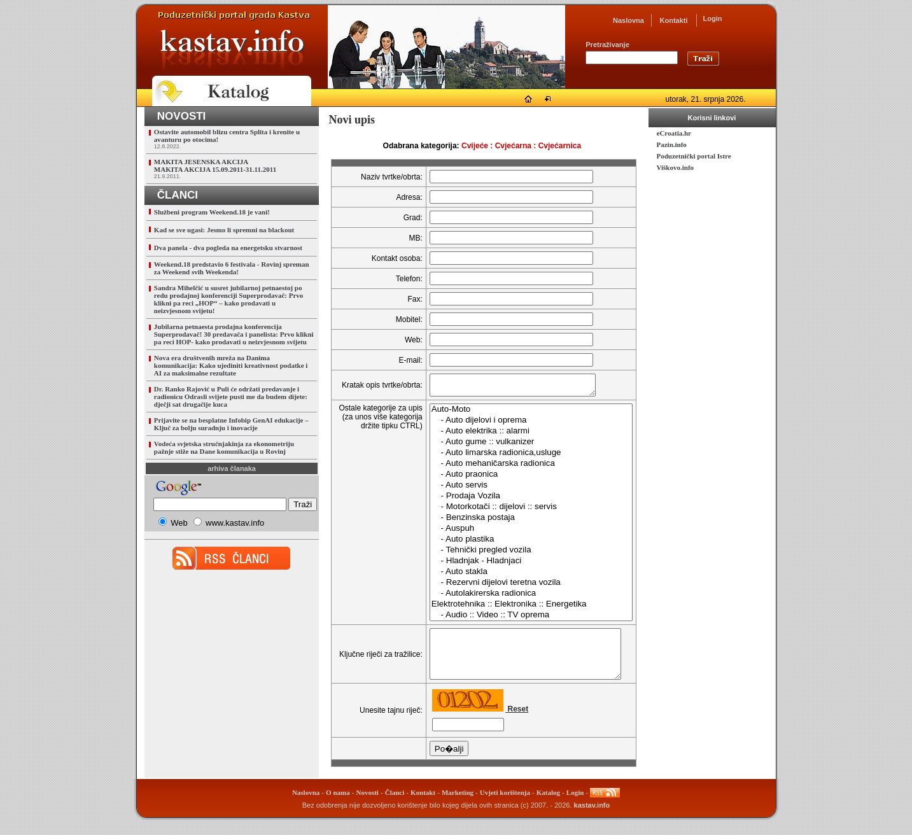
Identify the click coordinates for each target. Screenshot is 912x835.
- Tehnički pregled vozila (520, 554)
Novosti (367, 806)
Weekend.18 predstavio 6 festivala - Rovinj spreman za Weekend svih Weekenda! (231, 268)
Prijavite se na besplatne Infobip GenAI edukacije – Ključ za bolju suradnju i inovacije (231, 424)
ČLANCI (177, 195)
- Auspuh (520, 532)
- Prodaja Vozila (520, 500)
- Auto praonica (520, 478)
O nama (338, 806)
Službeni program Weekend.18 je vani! (212, 212)
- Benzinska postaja (520, 521)
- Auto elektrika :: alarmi (520, 435)
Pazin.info (672, 144)
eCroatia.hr (674, 133)
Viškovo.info (675, 167)
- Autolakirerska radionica (520, 597)
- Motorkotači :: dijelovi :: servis (520, 510)
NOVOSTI (181, 116)
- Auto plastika (520, 543)
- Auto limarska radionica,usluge (520, 456)
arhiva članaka (231, 468)
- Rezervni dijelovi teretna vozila (520, 586)
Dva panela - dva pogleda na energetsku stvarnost (228, 247)
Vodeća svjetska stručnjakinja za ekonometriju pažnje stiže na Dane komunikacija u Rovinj (224, 447)
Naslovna (628, 20)
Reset (506, 722)
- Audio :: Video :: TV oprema (520, 619)
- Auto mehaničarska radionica (520, 467)
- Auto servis (520, 489)
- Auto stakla (520, 575)
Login (712, 18)
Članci (395, 806)
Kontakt (422, 806)
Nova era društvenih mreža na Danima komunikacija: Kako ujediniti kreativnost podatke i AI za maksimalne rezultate (231, 365)
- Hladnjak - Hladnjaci (520, 564)
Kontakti (674, 20)
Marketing (458, 806)
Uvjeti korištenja (505, 806)
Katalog (548, 806)
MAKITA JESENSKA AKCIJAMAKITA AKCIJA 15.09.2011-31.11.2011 (215, 165)
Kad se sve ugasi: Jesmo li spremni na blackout (224, 230)
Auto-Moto (520, 413)
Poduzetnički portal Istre (694, 156)
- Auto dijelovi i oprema (520, 424)
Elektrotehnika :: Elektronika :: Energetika (520, 608)
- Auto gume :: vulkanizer (520, 445)
